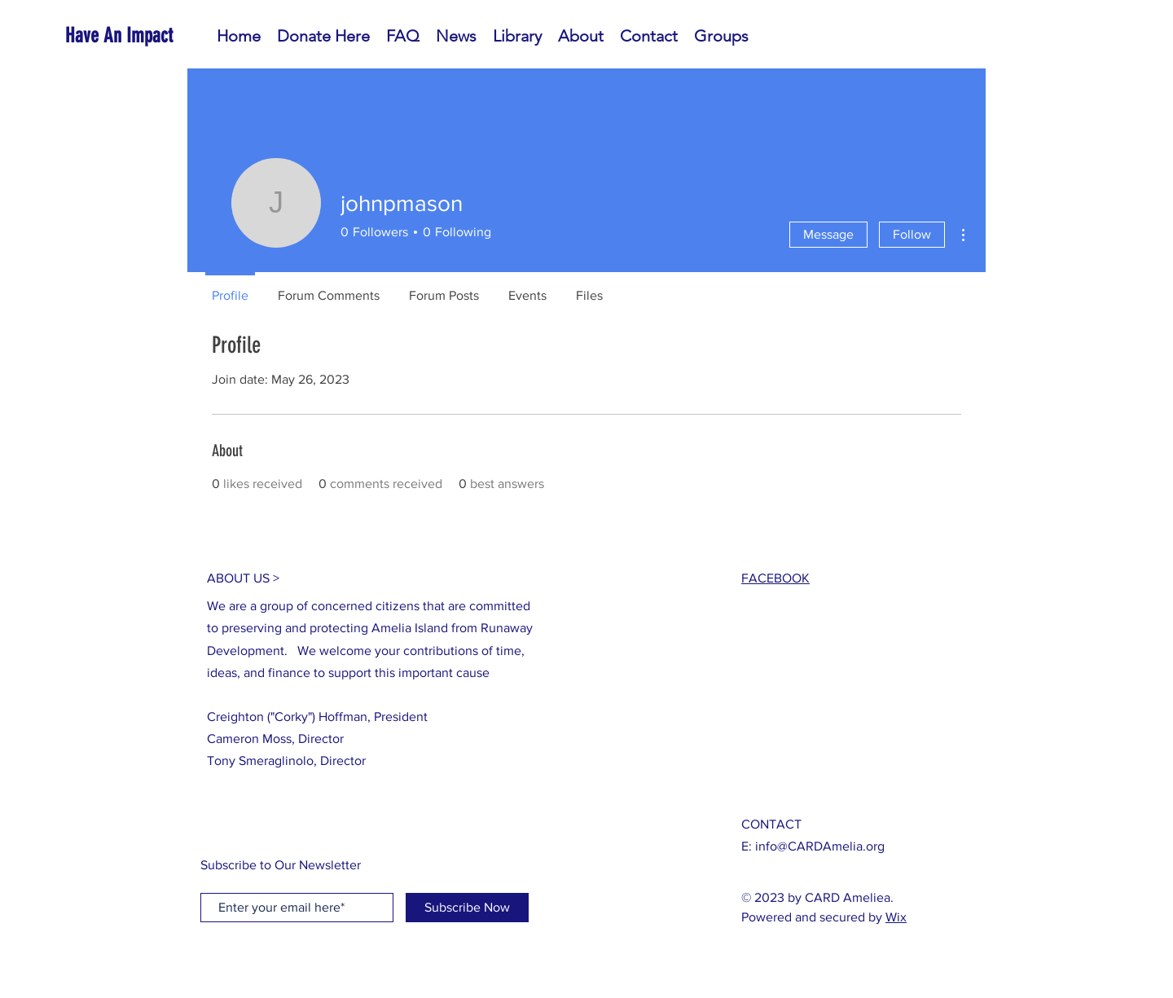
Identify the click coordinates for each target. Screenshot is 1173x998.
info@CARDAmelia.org (820, 846)
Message (828, 234)
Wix (896, 917)
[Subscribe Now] (467, 907)
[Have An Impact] (139, 35)
